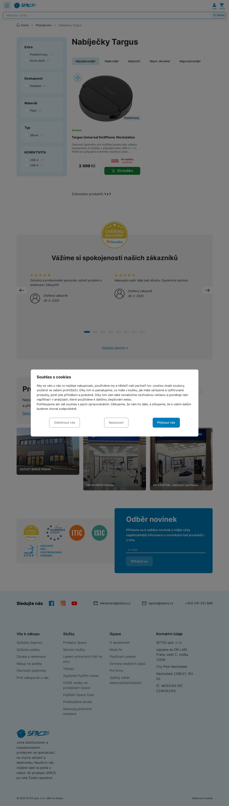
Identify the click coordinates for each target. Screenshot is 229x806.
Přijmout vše (166, 422)
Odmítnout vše (64, 422)
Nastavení (116, 422)
